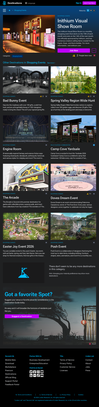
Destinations (10, 374)
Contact (89, 360)
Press (87, 370)
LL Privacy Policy (65, 395)
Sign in (78, 3)
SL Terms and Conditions (24, 395)
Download (9, 363)
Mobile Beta (10, 360)
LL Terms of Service (45, 395)
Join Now (74, 50)
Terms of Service (67, 360)
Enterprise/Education (39, 363)
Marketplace (10, 367)
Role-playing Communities (60, 145)
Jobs (87, 367)
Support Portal (11, 381)
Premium (9, 370)
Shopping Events (20, 10)
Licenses (64, 370)
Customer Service (67, 367)
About (88, 363)
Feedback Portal (12, 384)
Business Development (40, 360)
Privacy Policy (66, 363)
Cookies (80, 395)
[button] (16, 3)
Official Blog (10, 377)
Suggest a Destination (22, 316)
